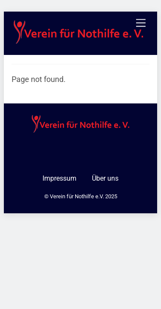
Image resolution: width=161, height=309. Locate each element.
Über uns (105, 178)
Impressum (59, 178)
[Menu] (140, 23)
